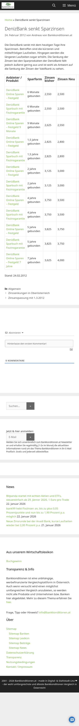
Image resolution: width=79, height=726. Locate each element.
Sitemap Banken (19, 633)
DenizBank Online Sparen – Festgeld (15, 94)
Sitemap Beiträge (19, 643)
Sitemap (11, 628)
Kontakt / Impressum (19, 667)
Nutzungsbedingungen (20, 662)
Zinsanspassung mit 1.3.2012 (26, 298)
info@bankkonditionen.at (54, 612)
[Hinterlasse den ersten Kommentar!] (39, 343)
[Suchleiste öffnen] (54, 5)
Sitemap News (17, 648)
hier (8, 602)
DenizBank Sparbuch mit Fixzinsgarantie (15, 108)
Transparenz (14, 657)
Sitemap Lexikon (19, 638)
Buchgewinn (14, 561)
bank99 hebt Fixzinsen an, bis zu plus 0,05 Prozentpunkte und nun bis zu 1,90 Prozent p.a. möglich (35, 512)
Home (8, 20)
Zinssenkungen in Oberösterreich (29, 293)
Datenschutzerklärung (20, 652)
